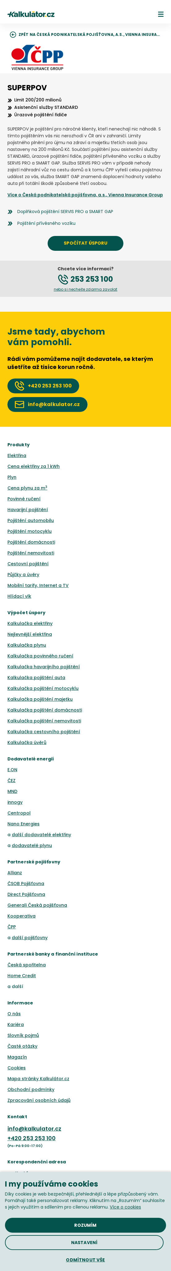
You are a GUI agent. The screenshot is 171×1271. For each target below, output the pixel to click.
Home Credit (21, 976)
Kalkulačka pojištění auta (36, 677)
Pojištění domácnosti (31, 542)
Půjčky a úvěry (23, 574)
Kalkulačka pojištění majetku (40, 699)
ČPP (11, 927)
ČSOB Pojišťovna (25, 883)
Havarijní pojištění (27, 510)
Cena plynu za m (27, 488)
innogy (15, 802)
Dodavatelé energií (30, 759)
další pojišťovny (30, 938)
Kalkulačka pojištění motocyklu (43, 688)
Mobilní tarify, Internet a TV (38, 585)
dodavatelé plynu (32, 845)
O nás (14, 1014)
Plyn (11, 477)
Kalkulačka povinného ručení (40, 656)
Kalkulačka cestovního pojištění (43, 732)
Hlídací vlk (19, 596)
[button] (161, 14)
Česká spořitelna (26, 965)
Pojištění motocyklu (29, 531)
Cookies (16, 1068)
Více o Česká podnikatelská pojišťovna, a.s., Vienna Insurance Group (85, 195)
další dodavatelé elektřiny (41, 835)
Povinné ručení (24, 499)
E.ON (12, 770)
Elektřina (16, 455)
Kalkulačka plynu (26, 645)
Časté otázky (22, 1046)
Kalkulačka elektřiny (30, 623)
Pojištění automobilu (30, 520)
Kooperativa (21, 916)
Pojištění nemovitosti (30, 553)
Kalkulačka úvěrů (26, 742)
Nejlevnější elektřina (29, 634)
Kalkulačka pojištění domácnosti (44, 710)
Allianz (14, 873)
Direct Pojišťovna (26, 894)
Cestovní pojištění (28, 564)
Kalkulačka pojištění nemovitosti (44, 721)
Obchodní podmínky (30, 1089)
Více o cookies (125, 1207)
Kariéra (15, 1024)
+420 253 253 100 (31, 1138)
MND (12, 791)
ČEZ (11, 780)
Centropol (19, 813)
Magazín (17, 1057)
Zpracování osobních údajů (39, 1100)
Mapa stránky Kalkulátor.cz (38, 1079)
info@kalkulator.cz (34, 1128)
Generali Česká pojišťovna (37, 905)
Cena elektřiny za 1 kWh (33, 466)
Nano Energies (23, 824)
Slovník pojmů (23, 1035)
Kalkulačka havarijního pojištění (43, 667)
